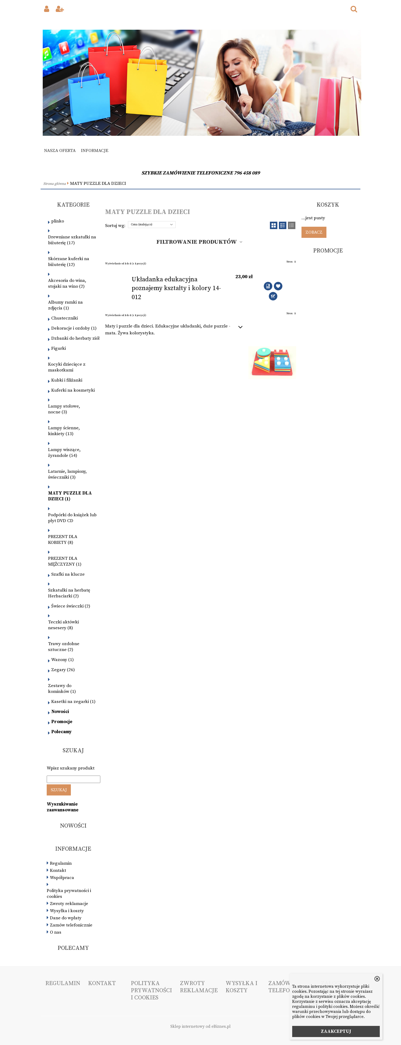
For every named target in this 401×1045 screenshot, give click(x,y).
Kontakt (58, 870)
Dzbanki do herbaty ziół (75, 338)
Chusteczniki (64, 318)
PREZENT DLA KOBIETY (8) (62, 539)
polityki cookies (333, 1006)
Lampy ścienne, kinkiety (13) (64, 431)
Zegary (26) (63, 670)
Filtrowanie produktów (196, 242)
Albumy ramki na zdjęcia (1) (65, 305)
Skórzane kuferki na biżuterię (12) (68, 262)
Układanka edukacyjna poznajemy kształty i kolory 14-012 (176, 288)
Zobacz (313, 232)
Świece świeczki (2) (70, 606)
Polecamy (61, 732)
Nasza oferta (60, 151)
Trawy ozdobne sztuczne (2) (63, 647)
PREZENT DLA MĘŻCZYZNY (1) (64, 561)
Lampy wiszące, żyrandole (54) (64, 452)
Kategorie (73, 204)
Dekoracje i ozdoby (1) (74, 328)
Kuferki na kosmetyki (73, 390)
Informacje (94, 151)
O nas (55, 932)
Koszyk (328, 204)
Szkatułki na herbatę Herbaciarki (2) (69, 593)
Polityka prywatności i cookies (69, 893)
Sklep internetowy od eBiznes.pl (200, 1026)
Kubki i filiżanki (66, 380)
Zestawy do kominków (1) (62, 688)
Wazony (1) (62, 660)
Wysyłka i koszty (67, 911)
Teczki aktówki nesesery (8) (63, 625)
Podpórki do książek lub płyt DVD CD (72, 518)
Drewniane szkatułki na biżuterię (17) (72, 240)
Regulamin (61, 863)
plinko (57, 221)
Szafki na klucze (68, 574)
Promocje (61, 722)
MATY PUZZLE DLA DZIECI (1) (70, 496)
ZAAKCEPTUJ (336, 1031)
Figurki (58, 348)
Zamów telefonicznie (71, 925)
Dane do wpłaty (65, 918)
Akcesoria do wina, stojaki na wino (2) (67, 283)
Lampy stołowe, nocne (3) (64, 409)
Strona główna (54, 184)
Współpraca (62, 878)
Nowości (60, 712)
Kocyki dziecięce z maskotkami (66, 367)
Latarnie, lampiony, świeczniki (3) (67, 474)
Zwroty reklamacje (69, 904)
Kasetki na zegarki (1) (73, 702)
